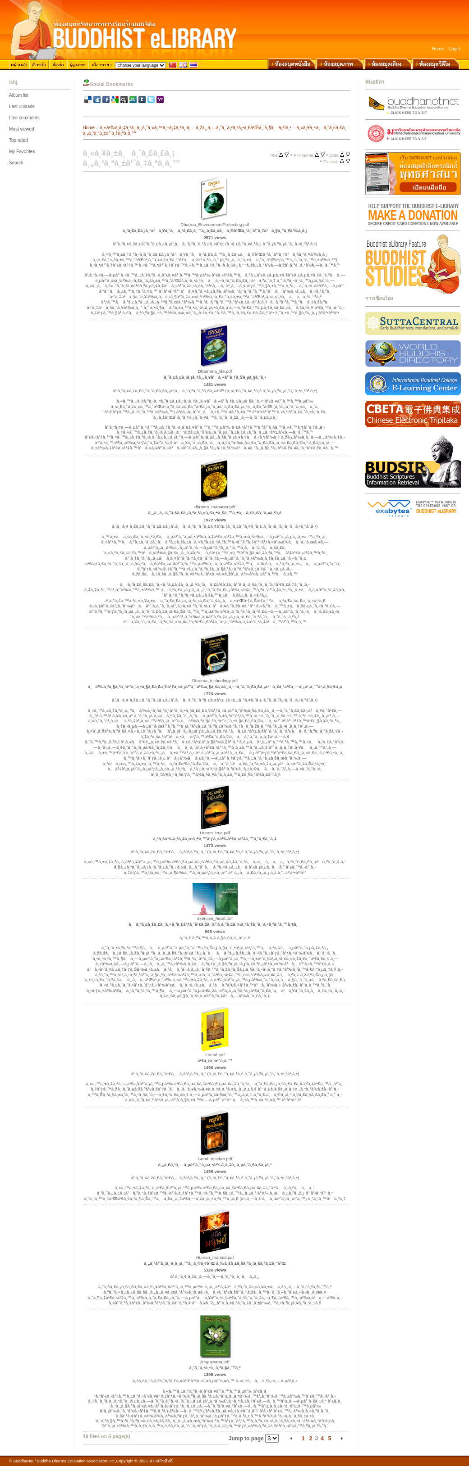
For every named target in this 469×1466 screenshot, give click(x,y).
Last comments (24, 117)
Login (454, 48)
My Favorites (22, 151)
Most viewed (21, 129)
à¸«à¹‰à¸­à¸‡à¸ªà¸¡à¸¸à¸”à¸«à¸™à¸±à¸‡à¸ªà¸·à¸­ (145, 127)
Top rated (18, 140)
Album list (18, 95)
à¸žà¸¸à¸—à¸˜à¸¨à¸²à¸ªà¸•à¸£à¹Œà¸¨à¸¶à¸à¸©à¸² (243, 127)
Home (438, 48)
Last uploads (22, 106)
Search (16, 162)
